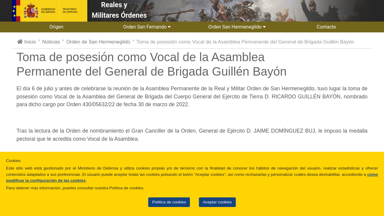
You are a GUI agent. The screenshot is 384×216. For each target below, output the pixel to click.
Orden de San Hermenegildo (98, 42)
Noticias (51, 42)
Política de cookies (169, 202)
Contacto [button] (327, 27)
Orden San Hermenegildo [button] (237, 27)
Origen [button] (57, 27)
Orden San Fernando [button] (147, 27)
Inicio (26, 42)
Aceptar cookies (217, 202)
